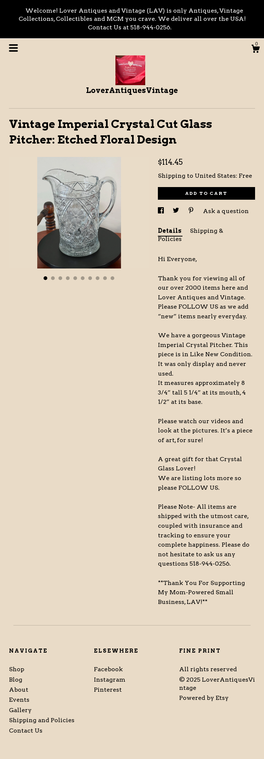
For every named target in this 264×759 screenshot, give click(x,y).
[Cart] (255, 49)
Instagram (109, 679)
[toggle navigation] (13, 48)
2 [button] (53, 278)
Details (170, 230)
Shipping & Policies (190, 234)
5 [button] (75, 278)
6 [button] (83, 278)
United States (215, 175)
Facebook (108, 669)
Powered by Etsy (204, 697)
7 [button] (90, 278)
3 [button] (60, 278)
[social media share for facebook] (161, 211)
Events (19, 699)
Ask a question (226, 211)
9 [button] (105, 278)
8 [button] (97, 278)
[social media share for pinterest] (191, 211)
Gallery (20, 710)
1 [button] (45, 278)
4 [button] (68, 278)
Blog (15, 679)
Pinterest (108, 689)
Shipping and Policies (41, 720)
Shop (16, 669)
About (18, 689)
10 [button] (112, 278)
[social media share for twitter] (177, 211)
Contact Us (25, 730)
